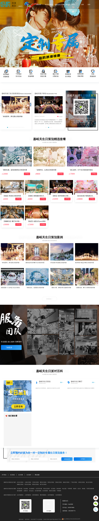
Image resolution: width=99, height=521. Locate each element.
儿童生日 (26, 490)
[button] (7, 127)
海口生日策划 (89, 482)
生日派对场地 (38, 490)
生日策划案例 (49, 4)
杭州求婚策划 (51, 495)
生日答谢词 (45, 490)
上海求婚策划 (28, 495)
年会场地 (26, 488)
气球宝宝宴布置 (90, 488)
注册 (82, 4)
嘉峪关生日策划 (70, 4)
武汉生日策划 (28, 484)
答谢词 (74, 488)
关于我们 (4, 474)
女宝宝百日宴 (39, 488)
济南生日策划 (58, 482)
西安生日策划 (35, 484)
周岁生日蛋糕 (52, 490)
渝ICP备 (56, 519)
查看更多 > (49, 299)
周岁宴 (83, 488)
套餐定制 (38, 4)
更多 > (61, 382)
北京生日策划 (20, 482)
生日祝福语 (31, 488)
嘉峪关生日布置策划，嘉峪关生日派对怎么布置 (48, 388)
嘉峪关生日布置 (59, 4)
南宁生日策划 (43, 484)
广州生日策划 (74, 482)
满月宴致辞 (19, 490)
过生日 (79, 488)
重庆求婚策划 (43, 495)
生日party (31, 490)
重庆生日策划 (43, 482)
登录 (89, 4)
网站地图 (37, 474)
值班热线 (65, 510)
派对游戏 (59, 488)
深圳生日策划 (81, 482)
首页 (27, 4)
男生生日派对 (46, 488)
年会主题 (64, 488)
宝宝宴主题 (19, 488)
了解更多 (11, 347)
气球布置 (70, 488)
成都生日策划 (20, 484)
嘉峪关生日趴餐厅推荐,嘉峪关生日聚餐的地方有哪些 (80, 388)
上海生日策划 (28, 482)
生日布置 (20, 474)
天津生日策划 (35, 482)
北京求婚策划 (20, 495)
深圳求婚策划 (35, 495)
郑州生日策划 (51, 482)
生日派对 (29, 474)
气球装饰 (59, 490)
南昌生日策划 (66, 482)
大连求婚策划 (58, 495)
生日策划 (12, 474)
